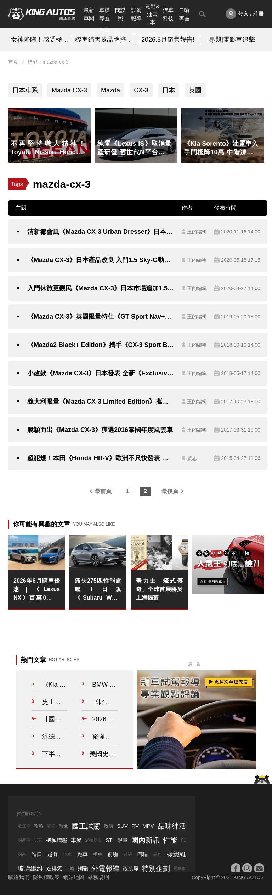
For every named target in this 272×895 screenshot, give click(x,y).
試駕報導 (136, 14)
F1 (183, 840)
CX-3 (141, 90)
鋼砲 (83, 868)
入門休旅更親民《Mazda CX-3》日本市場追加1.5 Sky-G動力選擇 (100, 288)
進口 (37, 854)
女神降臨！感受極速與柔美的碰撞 (40, 39)
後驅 (128, 854)
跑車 (82, 854)
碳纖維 (176, 854)
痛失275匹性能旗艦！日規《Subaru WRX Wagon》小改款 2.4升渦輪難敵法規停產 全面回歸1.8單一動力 (98, 590)
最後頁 (170, 491)
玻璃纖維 (30, 868)
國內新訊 (120, 38)
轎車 (97, 854)
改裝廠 (131, 868)
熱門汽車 (89, 38)
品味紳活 (168, 38)
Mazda (110, 90)
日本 (168, 90)
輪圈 (63, 825)
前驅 (113, 854)
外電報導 (136, 38)
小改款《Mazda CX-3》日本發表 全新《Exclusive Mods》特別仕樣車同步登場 (100, 373)
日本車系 (25, 90)
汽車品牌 (152, 38)
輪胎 (38, 825)
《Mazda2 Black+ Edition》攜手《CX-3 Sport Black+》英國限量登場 (100, 344)
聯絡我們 (18, 877)
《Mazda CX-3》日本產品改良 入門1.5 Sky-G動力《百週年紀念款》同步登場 (100, 260)
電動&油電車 (152, 14)
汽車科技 (168, 14)
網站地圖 (73, 877)
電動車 (179, 868)
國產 (22, 854)
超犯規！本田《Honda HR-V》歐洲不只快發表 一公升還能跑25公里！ (100, 458)
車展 (76, 840)
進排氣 (54, 868)
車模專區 (104, 14)
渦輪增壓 (93, 840)
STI (110, 840)
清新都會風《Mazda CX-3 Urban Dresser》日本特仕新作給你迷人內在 (100, 231)
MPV (148, 826)
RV (135, 826)
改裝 (108, 825)
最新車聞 (89, 14)
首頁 (13, 62)
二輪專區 (184, 14)
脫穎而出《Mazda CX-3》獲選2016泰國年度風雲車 (100, 429)
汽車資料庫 (104, 38)
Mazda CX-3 (69, 90)
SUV (122, 826)
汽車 (67, 854)
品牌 (157, 854)
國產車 (24, 840)
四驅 (142, 854)
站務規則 (98, 877)
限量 (122, 840)
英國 (195, 90)
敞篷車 (24, 826)
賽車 (51, 826)
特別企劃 (184, 38)
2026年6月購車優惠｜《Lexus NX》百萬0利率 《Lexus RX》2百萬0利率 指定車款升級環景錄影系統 (36, 590)
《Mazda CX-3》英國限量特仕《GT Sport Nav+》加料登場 (100, 316)
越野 (52, 854)
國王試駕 (86, 826)
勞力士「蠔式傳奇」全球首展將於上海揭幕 (159, 589)
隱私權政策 (46, 877)
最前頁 (103, 491)
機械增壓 (56, 840)
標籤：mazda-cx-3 (48, 62)
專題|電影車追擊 (232, 39)
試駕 (38, 840)
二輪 (70, 868)
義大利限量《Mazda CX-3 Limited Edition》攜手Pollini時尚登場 (100, 401)
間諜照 (120, 14)
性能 (170, 840)
